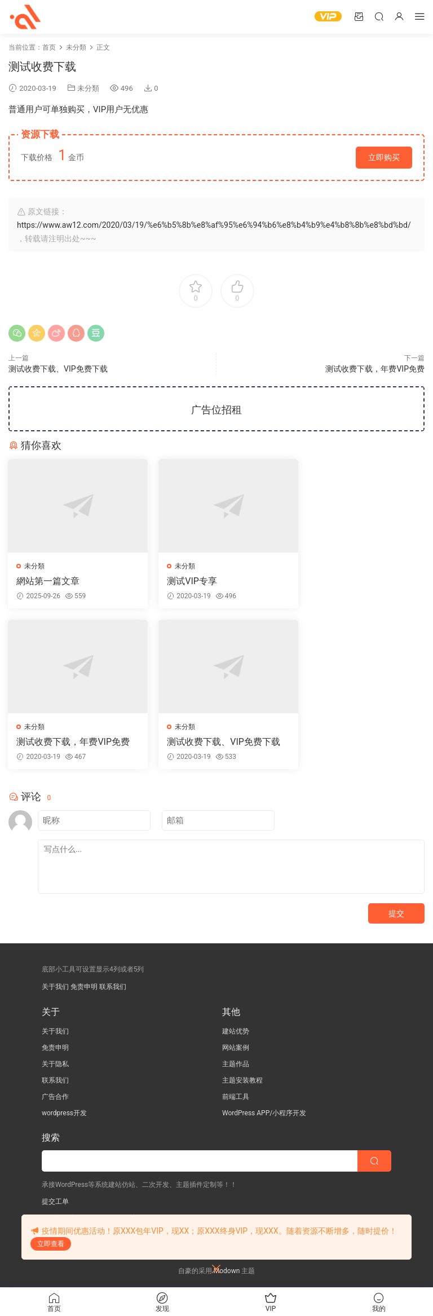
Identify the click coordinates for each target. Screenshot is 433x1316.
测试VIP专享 (185, 581)
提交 (396, 913)
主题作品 (235, 1064)
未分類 (88, 88)
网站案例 (235, 1048)
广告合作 (55, 1097)
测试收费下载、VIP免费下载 (58, 368)
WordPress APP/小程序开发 (264, 1114)
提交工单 (55, 1202)
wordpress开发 (64, 1114)
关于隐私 (55, 1064)
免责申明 (84, 987)
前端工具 (235, 1097)
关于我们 (55, 987)
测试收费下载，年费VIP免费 (375, 368)
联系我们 (112, 987)
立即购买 (384, 157)
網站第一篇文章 (48, 581)
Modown (227, 1271)
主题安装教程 (242, 1081)
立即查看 (50, 1244)
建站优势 (235, 1032)
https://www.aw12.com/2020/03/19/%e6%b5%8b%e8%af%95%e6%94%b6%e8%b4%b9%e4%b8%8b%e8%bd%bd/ (214, 224)
